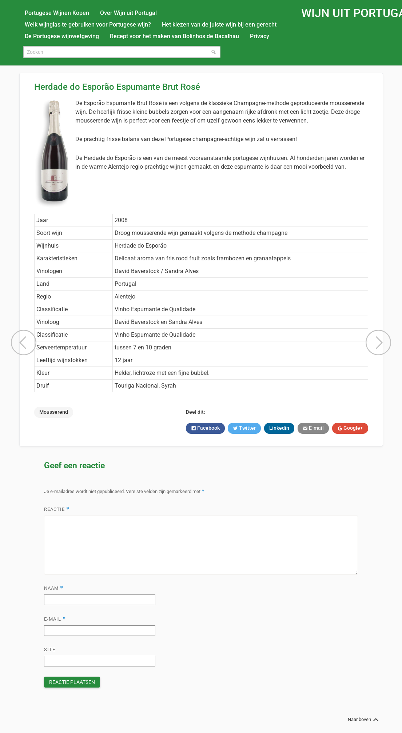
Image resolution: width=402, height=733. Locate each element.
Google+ (352, 428)
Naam (53, 588)
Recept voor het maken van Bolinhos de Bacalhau (174, 36)
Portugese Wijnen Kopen (57, 12)
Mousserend (53, 412)
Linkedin (279, 428)
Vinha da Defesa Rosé (23, 342)
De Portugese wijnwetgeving (62, 36)
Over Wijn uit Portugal (128, 12)
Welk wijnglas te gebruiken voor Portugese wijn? (88, 24)
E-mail (316, 428)
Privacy (259, 36)
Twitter (247, 428)
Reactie (56, 509)
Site (49, 649)
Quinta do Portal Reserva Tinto (378, 342)
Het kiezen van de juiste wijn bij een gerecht (219, 24)
